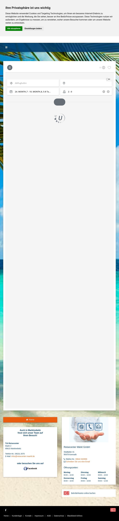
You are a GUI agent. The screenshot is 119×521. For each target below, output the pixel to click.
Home (30, 420)
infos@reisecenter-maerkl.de (23, 456)
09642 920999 (81, 459)
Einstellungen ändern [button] (33, 28)
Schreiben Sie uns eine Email (78, 462)
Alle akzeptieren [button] (14, 28)
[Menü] (6, 47)
